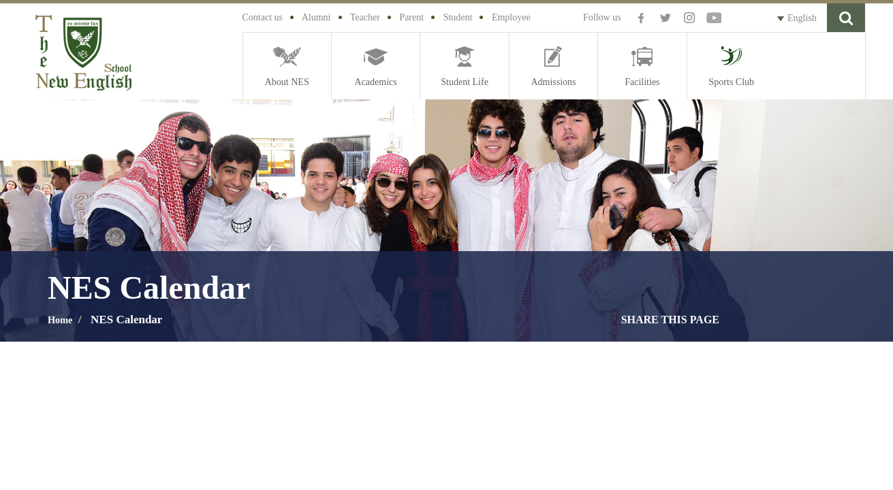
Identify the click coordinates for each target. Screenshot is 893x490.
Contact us (262, 17)
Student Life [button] (464, 82)
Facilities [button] (642, 82)
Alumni (316, 17)
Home (62, 319)
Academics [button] (376, 82)
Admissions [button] (553, 82)
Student (458, 17)
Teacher (365, 17)
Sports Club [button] (732, 82)
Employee (511, 17)
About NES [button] (287, 82)
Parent (411, 17)
